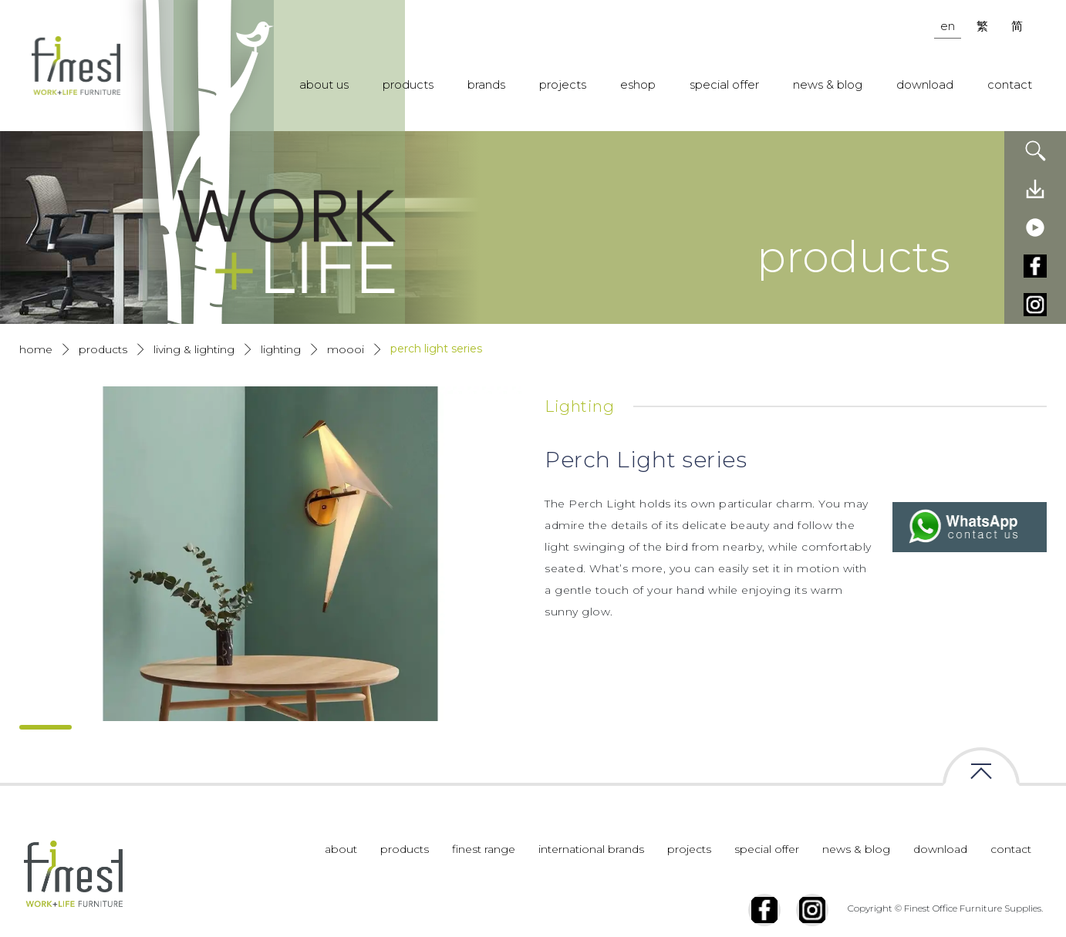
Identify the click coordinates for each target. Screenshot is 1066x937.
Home (35, 349)
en (947, 26)
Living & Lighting (193, 349)
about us (324, 84)
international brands (591, 881)
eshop (638, 84)
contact (1009, 84)
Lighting (281, 349)
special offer (724, 84)
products (408, 84)
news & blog (827, 84)
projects (562, 84)
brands (486, 84)
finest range (483, 881)
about (341, 881)
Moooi (345, 349)
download (924, 84)
